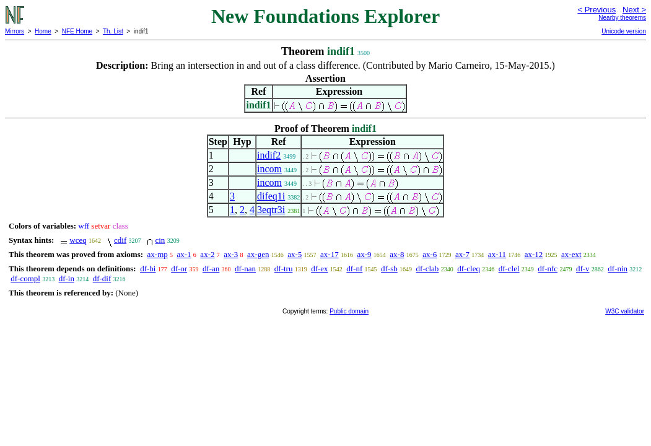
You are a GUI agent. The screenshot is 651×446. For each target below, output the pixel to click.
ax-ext (571, 254)
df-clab (427, 268)
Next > (634, 9)
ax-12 (534, 254)
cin (160, 240)
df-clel (509, 268)
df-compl (25, 278)
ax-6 (429, 254)
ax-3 (231, 254)
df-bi (147, 268)
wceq (77, 240)
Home (43, 31)
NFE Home (77, 31)
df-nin (617, 268)
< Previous (596, 9)
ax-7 (462, 254)
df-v (583, 268)
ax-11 (497, 254)
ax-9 (364, 254)
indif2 (269, 155)
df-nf (354, 268)
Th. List (113, 31)
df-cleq (468, 268)
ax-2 (207, 254)
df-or (179, 268)
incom (269, 169)
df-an (211, 268)
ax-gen (258, 254)
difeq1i (271, 196)
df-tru (283, 268)
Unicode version (623, 31)
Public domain (349, 311)
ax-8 (397, 254)
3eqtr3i (271, 209)
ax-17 (329, 254)
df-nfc (547, 268)
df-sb (389, 268)
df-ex (319, 268)
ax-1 (184, 254)
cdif (120, 240)
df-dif (102, 278)
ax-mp (157, 254)
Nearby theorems (622, 17)
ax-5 (294, 254)
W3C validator (624, 311)
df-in (66, 278)
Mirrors (14, 31)
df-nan (245, 268)
